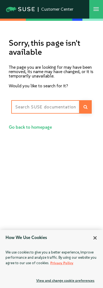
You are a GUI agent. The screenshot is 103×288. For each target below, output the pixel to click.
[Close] (95, 238)
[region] (51, 259)
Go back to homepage (30, 127)
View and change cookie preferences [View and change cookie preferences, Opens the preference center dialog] (65, 280)
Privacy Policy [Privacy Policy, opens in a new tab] (61, 263)
